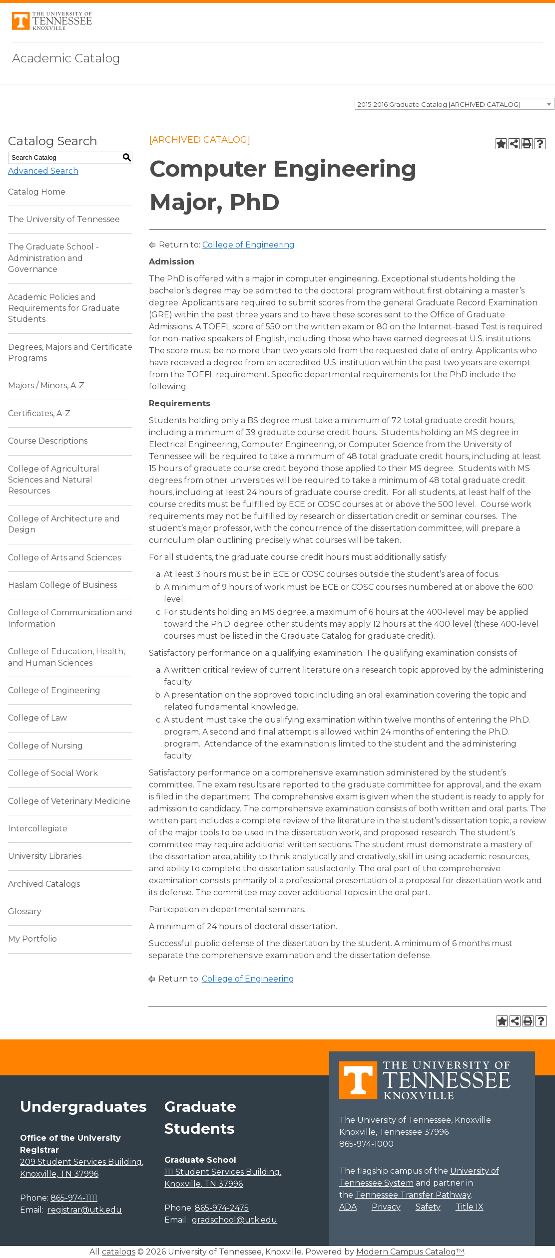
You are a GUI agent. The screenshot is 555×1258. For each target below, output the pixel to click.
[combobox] (455, 104)
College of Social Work (53, 773)
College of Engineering (54, 690)
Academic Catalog (66, 58)
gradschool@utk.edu (234, 1220)
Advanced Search (43, 171)
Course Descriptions (47, 441)
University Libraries (44, 856)
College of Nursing (45, 746)
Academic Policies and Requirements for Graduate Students (64, 308)
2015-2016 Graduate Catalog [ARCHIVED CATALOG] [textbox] (439, 104)
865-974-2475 (222, 1208)
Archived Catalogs (44, 884)
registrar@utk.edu (84, 1210)
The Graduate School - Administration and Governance (53, 258)
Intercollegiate (37, 828)
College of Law (37, 718)
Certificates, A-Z (39, 413)
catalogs (118, 1252)
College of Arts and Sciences (64, 557)
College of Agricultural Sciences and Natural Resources (53, 480)
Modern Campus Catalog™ (410, 1252)
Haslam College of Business (62, 585)
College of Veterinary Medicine (69, 801)
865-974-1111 (73, 1198)
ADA (348, 1207)
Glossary (24, 911)
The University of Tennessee (64, 219)
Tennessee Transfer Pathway (413, 1195)
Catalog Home (36, 192)
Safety (428, 1207)
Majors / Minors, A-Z (46, 385)
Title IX (470, 1207)
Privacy (386, 1207)
